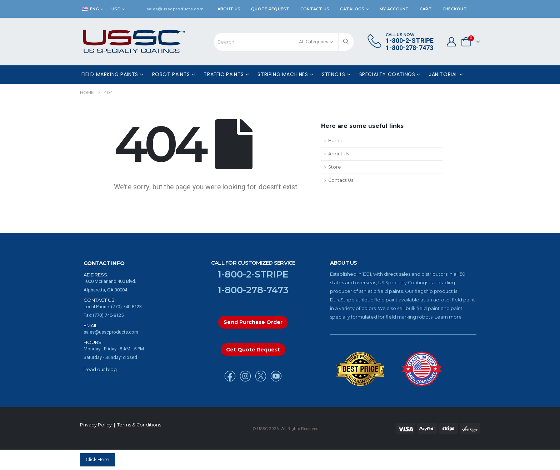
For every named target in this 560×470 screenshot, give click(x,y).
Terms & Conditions (139, 425)
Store (334, 167)
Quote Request (270, 8)
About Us (229, 8)
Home (335, 140)
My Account (394, 8)
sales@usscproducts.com (175, 8)
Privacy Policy (96, 425)
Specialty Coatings (387, 74)
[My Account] (451, 41)
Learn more (448, 317)
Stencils (333, 74)
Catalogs (352, 8)
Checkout (454, 8)
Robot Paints (171, 74)
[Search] (346, 42)
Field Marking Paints (109, 74)
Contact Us (315, 8)
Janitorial (443, 74)
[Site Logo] (134, 41)
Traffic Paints (224, 74)
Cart (426, 8)
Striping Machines (283, 74)
